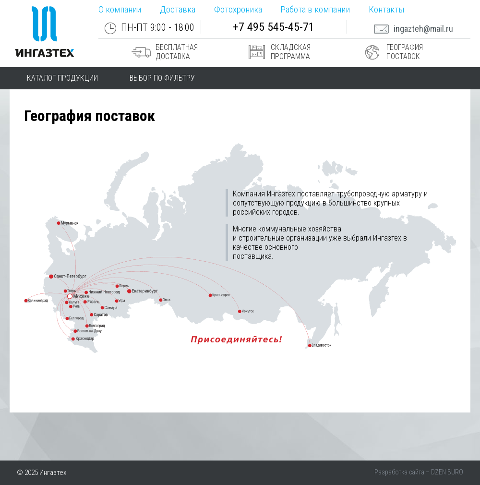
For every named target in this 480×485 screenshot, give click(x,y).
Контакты (386, 9)
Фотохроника (238, 9)
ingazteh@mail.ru (413, 29)
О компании (119, 9)
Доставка (177, 9)
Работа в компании (315, 9)
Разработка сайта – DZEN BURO (418, 472)
